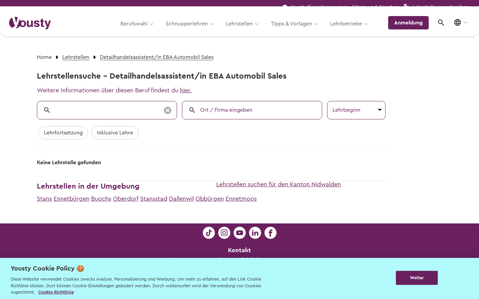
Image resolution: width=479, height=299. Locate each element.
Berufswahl (137, 29)
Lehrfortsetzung (63, 132)
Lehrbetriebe (350, 29)
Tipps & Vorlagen (295, 29)
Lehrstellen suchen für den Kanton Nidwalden (278, 184)
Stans (44, 199)
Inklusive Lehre (115, 132)
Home (44, 57)
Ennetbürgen (71, 199)
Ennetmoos (241, 199)
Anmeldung (411, 28)
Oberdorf (125, 199)
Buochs (101, 199)
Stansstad (153, 199)
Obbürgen (209, 199)
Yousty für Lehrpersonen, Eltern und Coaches (345, 7)
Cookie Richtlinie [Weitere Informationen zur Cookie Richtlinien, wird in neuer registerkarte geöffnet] (56, 292)
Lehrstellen (243, 29)
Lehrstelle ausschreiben (440, 7)
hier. (186, 90)
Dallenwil (181, 199)
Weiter (417, 278)
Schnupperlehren (190, 29)
